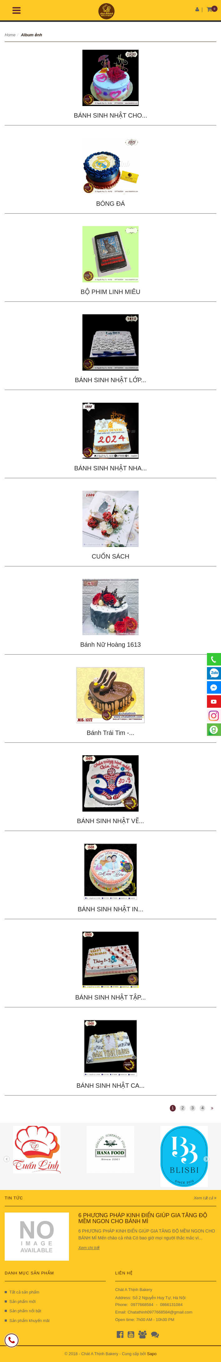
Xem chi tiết (89, 1247)
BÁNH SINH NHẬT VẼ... (110, 821)
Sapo (151, 1353)
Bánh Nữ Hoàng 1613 (110, 644)
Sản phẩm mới (20, 1301)
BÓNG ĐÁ (110, 203)
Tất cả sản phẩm (22, 1292)
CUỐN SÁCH (110, 556)
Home (10, 35)
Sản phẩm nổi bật (23, 1311)
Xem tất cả (205, 1198)
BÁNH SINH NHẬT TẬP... (110, 997)
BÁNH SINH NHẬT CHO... (110, 115)
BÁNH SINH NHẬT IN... (110, 909)
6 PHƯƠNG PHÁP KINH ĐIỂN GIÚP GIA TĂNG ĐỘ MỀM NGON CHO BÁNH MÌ (142, 1218)
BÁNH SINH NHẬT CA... (110, 1085)
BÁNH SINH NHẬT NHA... (110, 468)
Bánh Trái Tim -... (110, 732)
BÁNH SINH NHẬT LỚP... (110, 380)
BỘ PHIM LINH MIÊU (110, 291)
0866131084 (171, 1304)
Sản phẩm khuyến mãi (27, 1320)
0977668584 (142, 1304)
